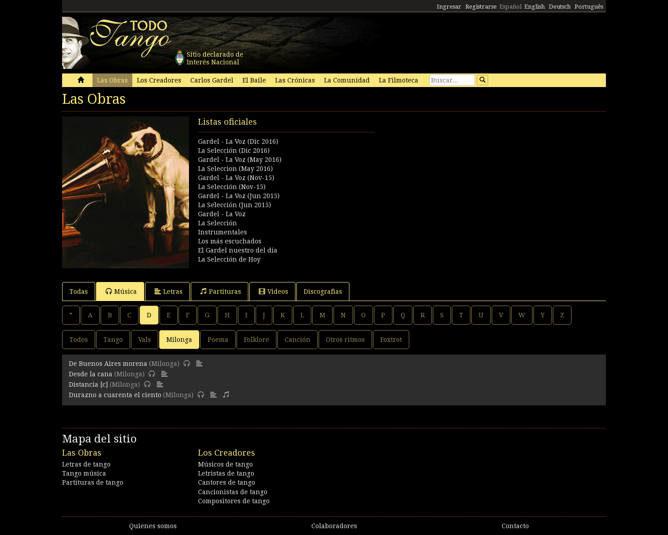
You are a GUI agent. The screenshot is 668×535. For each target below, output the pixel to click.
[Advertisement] (470, 179)
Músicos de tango (225, 464)
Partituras (220, 291)
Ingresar (449, 6)
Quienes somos (153, 526)
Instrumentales (222, 232)
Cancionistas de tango (232, 492)
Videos (273, 291)
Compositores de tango (234, 501)
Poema (218, 339)
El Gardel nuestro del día (237, 250)
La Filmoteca (398, 80)
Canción (297, 339)
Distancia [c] (88, 384)
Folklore (256, 339)
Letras (169, 291)
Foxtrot (391, 339)
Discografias (323, 291)
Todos (78, 339)
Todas (78, 291)
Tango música (84, 473)
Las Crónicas (295, 80)
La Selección (217, 223)
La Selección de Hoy (229, 259)
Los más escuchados (229, 241)
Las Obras (112, 80)
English (534, 6)
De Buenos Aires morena (108, 363)
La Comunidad (347, 80)
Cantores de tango (226, 482)
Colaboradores (334, 526)
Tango (113, 339)
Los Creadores (159, 80)
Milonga (179, 339)
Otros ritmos (345, 339)
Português (589, 6)
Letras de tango (86, 464)
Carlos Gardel (211, 80)
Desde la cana (90, 374)
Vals (144, 339)
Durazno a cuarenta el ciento (115, 395)
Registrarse (481, 6)
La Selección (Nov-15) (232, 186)
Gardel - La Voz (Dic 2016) (238, 141)
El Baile (254, 80)
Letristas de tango (226, 473)
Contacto (515, 526)
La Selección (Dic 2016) (234, 150)
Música (121, 291)
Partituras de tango (92, 482)
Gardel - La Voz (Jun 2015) (239, 195)
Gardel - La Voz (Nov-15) (236, 177)
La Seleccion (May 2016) (235, 168)
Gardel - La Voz (222, 214)
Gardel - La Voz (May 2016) (239, 159)
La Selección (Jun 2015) (234, 205)
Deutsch (560, 6)
